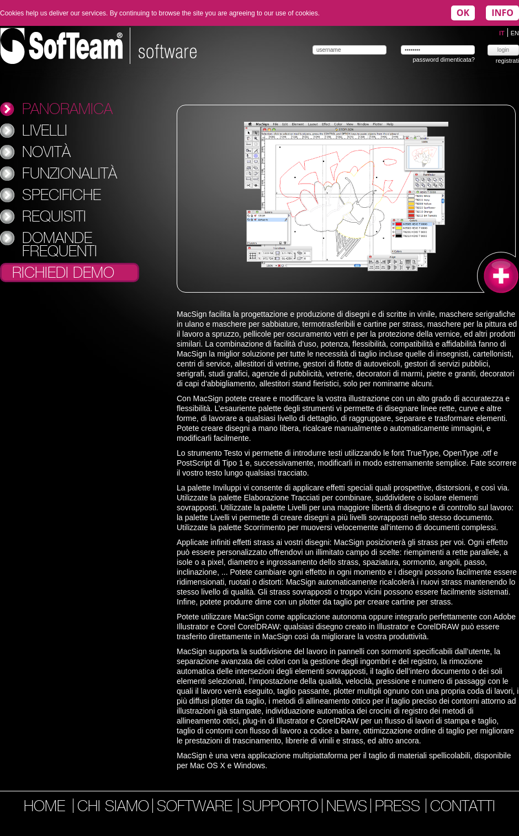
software (197, 807)
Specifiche (61, 194)
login (503, 50)
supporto (280, 807)
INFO (502, 13)
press (400, 807)
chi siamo (113, 807)
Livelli (44, 130)
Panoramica (67, 108)
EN (515, 33)
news (346, 807)
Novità (46, 151)
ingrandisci (497, 272)
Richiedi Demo (63, 273)
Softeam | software (98, 46)
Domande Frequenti (59, 244)
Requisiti (54, 216)
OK (463, 13)
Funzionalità (69, 173)
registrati (507, 60)
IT (502, 33)
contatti (462, 807)
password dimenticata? (443, 59)
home (44, 807)
